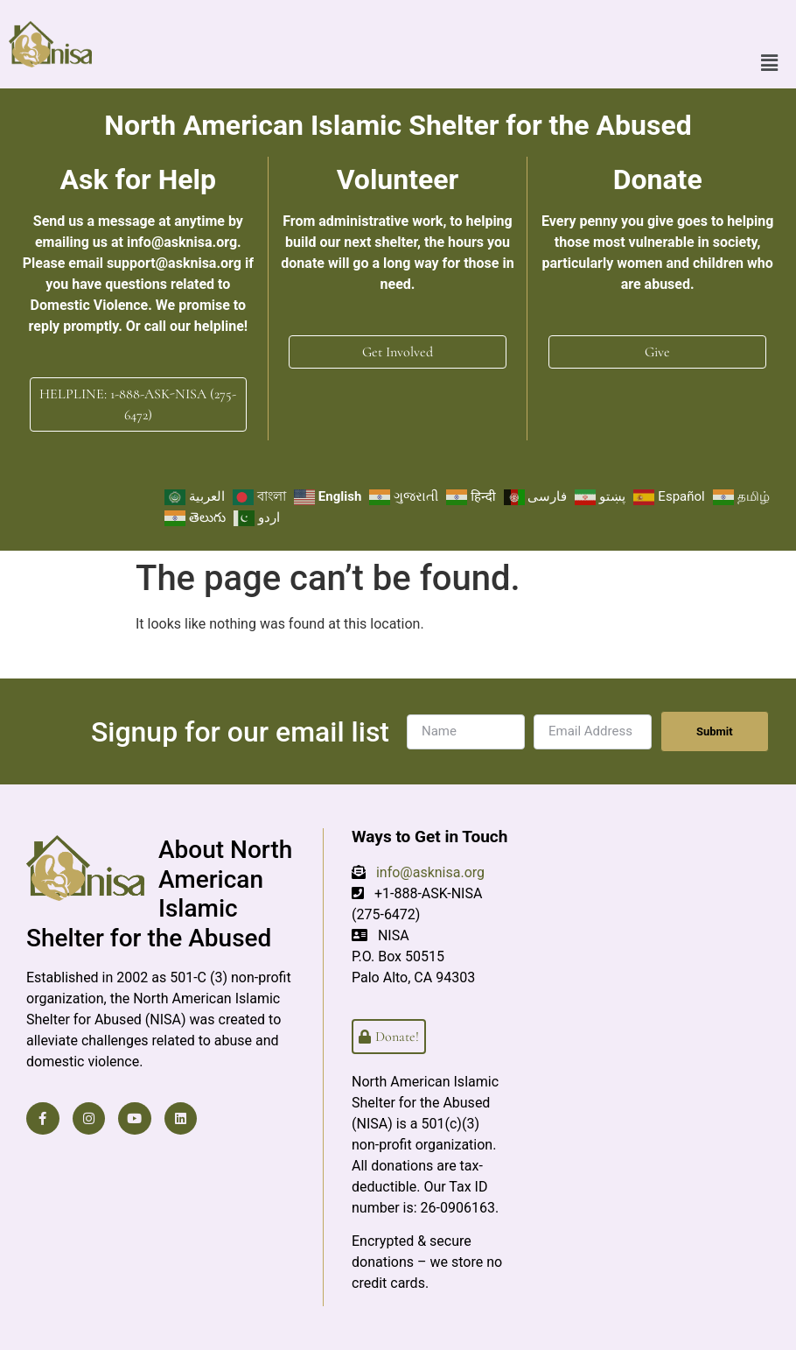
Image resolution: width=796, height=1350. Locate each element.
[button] (770, 44)
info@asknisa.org (430, 872)
